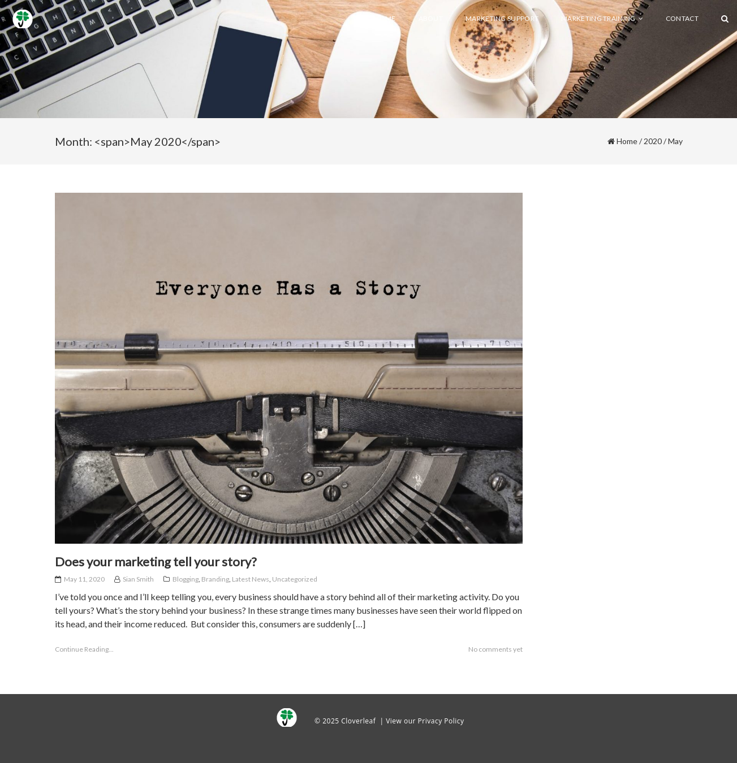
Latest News (250, 579)
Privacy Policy (441, 721)
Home (627, 141)
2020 (653, 141)
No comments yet (495, 649)
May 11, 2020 (84, 579)
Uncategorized (294, 579)
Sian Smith (138, 579)
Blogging (186, 579)
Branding (215, 579)
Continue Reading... (84, 649)
